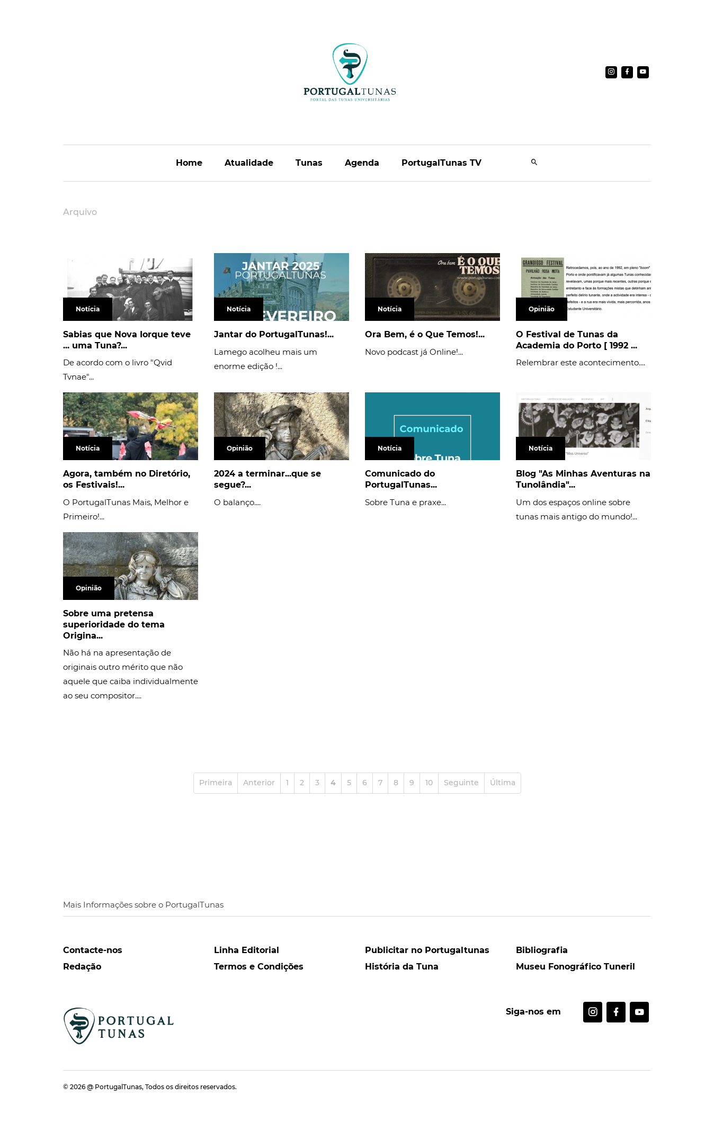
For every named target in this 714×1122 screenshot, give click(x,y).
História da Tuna (402, 967)
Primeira (215, 782)
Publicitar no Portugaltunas (427, 950)
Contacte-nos (92, 950)
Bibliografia (542, 950)
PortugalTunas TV (441, 163)
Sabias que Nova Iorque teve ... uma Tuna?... (127, 340)
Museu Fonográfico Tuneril (575, 967)
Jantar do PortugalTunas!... (274, 334)
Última (502, 782)
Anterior (259, 782)
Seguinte (461, 782)
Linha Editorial (246, 950)
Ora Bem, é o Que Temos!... (425, 334)
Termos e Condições (259, 967)
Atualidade (249, 163)
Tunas (309, 163)
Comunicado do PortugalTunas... (401, 479)
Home (189, 163)
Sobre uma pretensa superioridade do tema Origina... (114, 624)
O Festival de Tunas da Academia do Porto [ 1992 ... (576, 340)
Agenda (362, 163)
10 (429, 782)
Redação (82, 967)
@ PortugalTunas (114, 1087)
